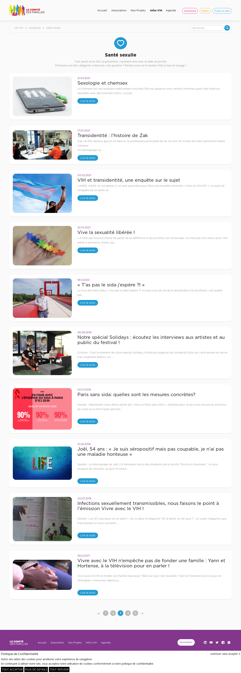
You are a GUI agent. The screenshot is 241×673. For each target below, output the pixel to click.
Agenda (171, 10)
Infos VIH (156, 10)
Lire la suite (87, 100)
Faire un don (222, 10)
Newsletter (186, 642)
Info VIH (18, 28)
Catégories (35, 28)
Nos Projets (138, 10)
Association (118, 10)
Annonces (190, 10)
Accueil (102, 10)
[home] (28, 10)
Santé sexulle (53, 28)
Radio (205, 10)
